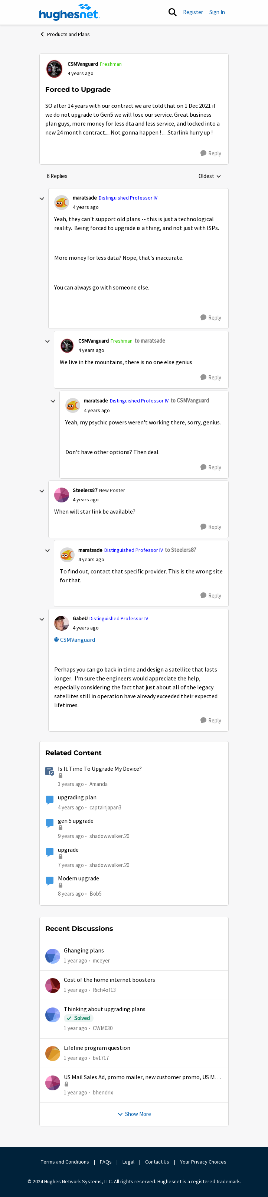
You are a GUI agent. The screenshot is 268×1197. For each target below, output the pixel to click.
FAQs (106, 1161)
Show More (134, 1113)
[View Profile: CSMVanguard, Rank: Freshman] (54, 68)
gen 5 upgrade (76, 821)
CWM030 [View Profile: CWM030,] (102, 1028)
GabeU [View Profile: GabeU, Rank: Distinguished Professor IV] (80, 618)
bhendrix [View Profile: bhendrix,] (103, 1092)
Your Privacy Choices (204, 1161)
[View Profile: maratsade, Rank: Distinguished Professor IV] (61, 202)
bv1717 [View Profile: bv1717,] (101, 1057)
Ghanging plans (84, 950)
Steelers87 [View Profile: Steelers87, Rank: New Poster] (85, 490)
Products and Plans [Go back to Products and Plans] (64, 34)
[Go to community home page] (69, 12)
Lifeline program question (97, 1048)
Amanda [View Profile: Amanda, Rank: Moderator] (98, 783)
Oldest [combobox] (210, 176)
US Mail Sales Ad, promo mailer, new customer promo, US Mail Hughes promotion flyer (142, 1077)
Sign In (217, 12)
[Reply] (211, 153)
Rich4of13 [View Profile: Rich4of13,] (104, 989)
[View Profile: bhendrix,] (52, 1082)
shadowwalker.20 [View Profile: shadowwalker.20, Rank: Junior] (109, 835)
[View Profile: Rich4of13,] (52, 985)
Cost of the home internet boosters (109, 980)
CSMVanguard (77, 640)
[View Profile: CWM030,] (52, 1014)
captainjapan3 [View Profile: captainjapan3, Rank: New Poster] (105, 807)
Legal (128, 1161)
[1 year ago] (75, 960)
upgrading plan (77, 797)
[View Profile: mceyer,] (52, 956)
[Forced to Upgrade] (86, 207)
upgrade (68, 850)
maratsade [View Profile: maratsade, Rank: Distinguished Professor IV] (85, 197)
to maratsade (149, 340)
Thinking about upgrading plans (105, 1009)
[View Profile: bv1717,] (52, 1053)
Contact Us (157, 1161)
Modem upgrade (78, 878)
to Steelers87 (180, 549)
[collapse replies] (41, 198)
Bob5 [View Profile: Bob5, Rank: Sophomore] (95, 893)
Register (193, 12)
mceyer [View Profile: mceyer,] (101, 960)
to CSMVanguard (189, 400)
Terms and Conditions (65, 1161)
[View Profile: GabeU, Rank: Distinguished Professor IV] (61, 623)
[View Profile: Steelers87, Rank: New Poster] (61, 495)
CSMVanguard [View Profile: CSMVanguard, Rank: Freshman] (83, 64)
